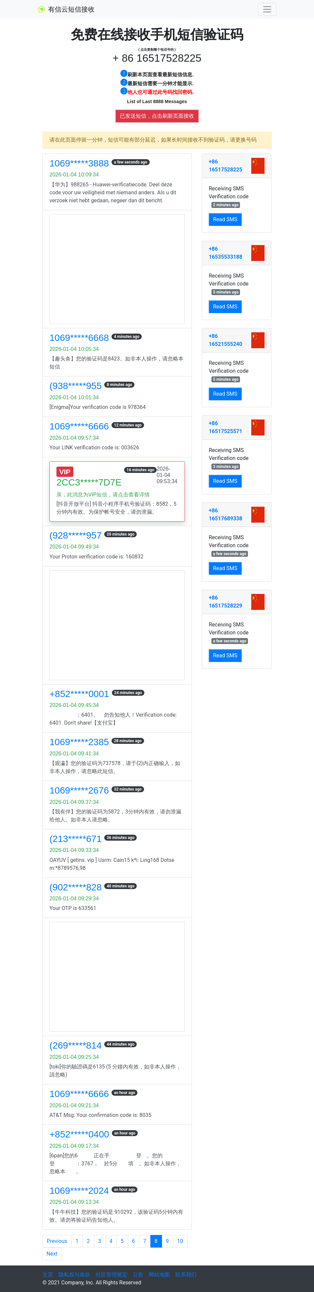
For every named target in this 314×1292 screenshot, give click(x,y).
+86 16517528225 (225, 166)
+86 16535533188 (225, 253)
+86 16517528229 (225, 602)
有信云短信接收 (66, 9)
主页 (47, 1274)
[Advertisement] (117, 269)
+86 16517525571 (225, 427)
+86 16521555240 (225, 340)
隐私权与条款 (74, 1274)
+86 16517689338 (225, 514)
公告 (138, 1274)
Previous (57, 1241)
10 (180, 1241)
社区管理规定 (111, 1274)
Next (51, 1254)
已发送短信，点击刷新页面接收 (157, 116)
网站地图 (159, 1274)
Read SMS (225, 219)
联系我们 (185, 1274)
